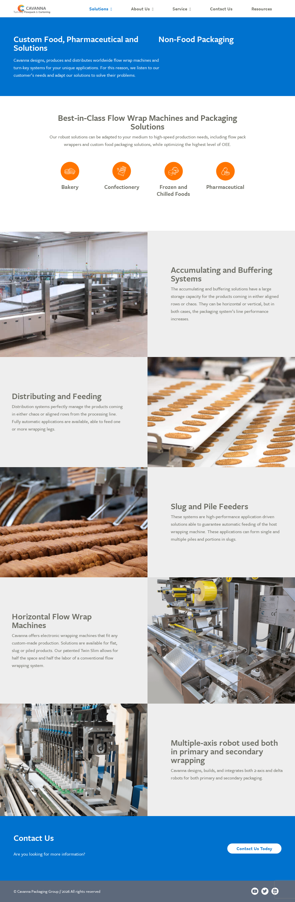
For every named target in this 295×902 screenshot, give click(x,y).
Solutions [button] (98, 8)
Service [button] (180, 8)
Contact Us (221, 8)
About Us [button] (140, 8)
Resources (261, 8)
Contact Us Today (254, 848)
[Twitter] (264, 891)
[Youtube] (254, 891)
